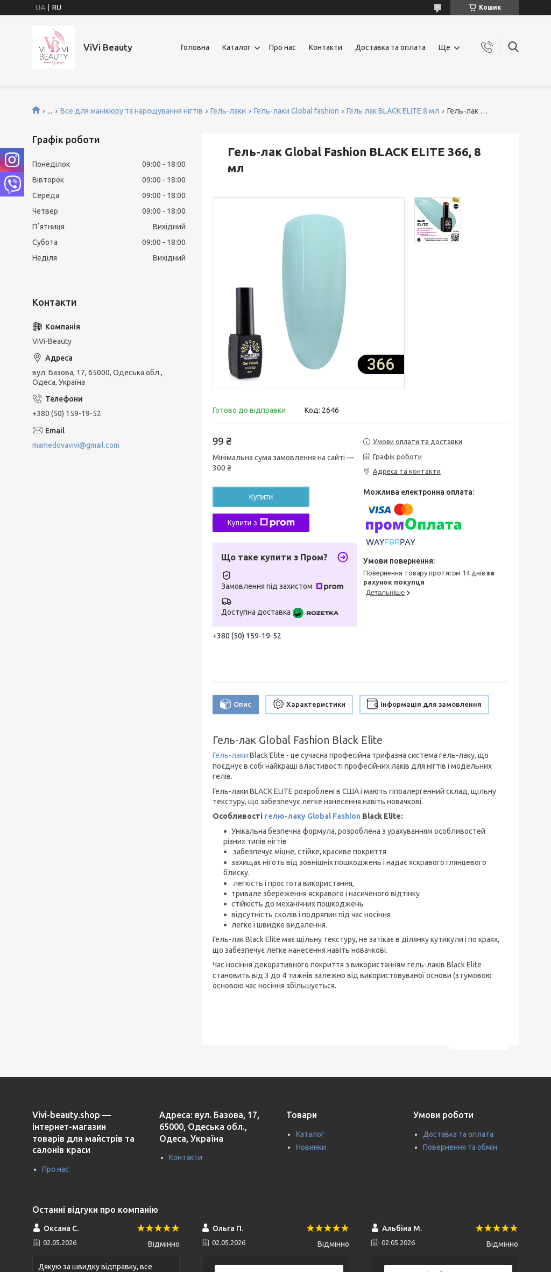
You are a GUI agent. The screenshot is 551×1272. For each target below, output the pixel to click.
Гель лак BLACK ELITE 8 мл (393, 111)
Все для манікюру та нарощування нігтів (131, 111)
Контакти (325, 47)
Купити (261, 497)
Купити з (260, 523)
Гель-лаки (228, 111)
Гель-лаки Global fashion (296, 111)
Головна (195, 47)
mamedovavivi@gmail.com (75, 445)
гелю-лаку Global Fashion (312, 816)
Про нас (282, 47)
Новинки (311, 1147)
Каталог (236, 47)
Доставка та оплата (390, 47)
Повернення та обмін (460, 1147)
